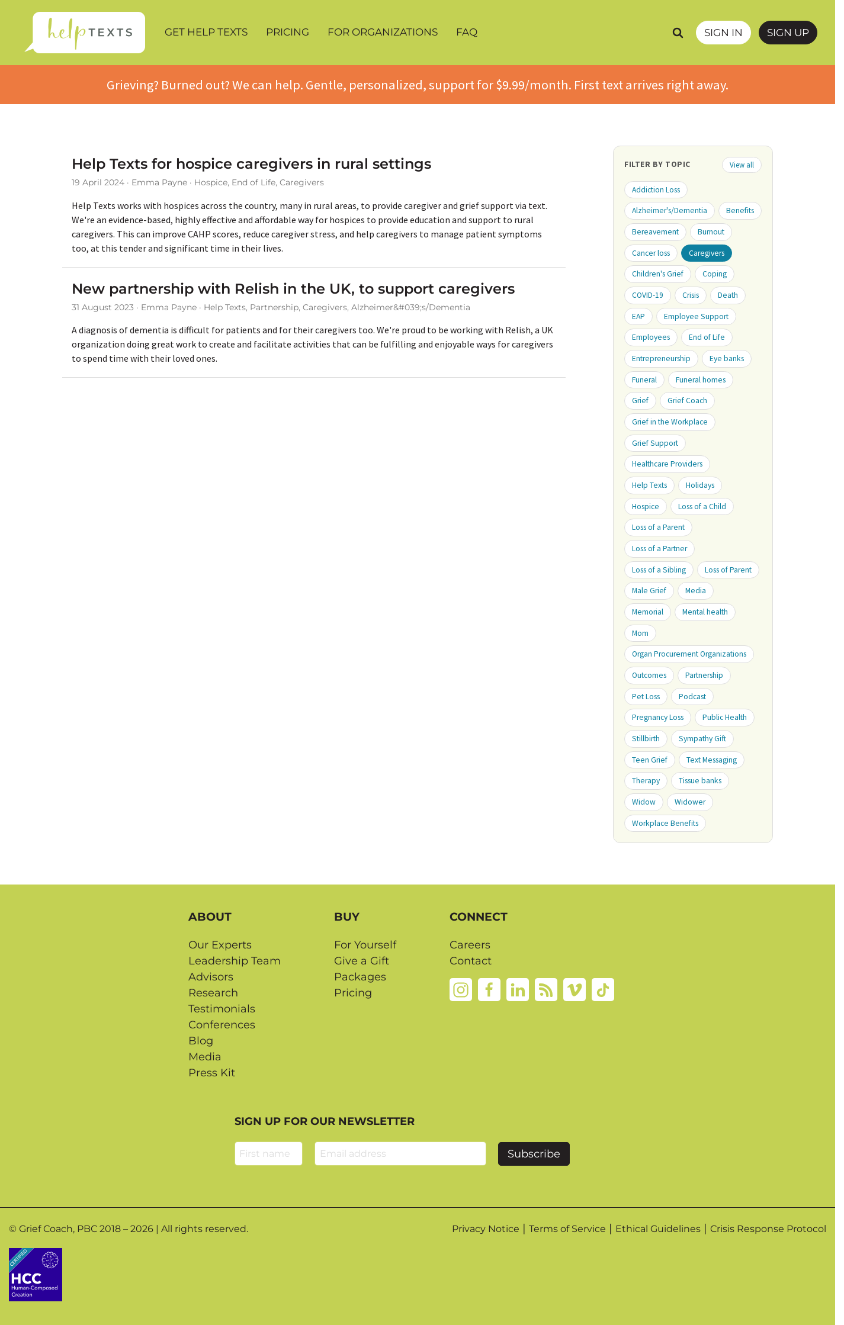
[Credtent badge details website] (35, 1273)
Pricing (287, 32)
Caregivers (706, 253)
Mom (640, 633)
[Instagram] (461, 988)
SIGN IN (723, 32)
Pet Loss (646, 697)
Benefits (740, 210)
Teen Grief (650, 760)
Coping (714, 274)
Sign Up (788, 32)
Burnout (711, 232)
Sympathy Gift (702, 739)
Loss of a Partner (659, 548)
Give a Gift (361, 960)
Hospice (645, 506)
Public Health (724, 717)
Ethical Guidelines (658, 1228)
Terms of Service (567, 1228)
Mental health (705, 612)
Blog (200, 1040)
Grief (640, 400)
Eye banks (727, 358)
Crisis (690, 295)
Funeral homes (701, 380)
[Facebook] (489, 988)
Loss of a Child (702, 506)
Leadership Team (234, 960)
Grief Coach (687, 400)
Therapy (646, 781)
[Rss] (546, 988)
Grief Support (655, 443)
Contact (471, 960)
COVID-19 (647, 295)
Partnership (704, 675)
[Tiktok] (603, 988)
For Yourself (365, 944)
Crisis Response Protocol (768, 1228)
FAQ (466, 32)
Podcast (692, 697)
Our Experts (220, 944)
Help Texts (649, 485)
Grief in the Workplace (670, 422)
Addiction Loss (656, 190)
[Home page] (84, 32)
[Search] (677, 32)
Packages (360, 976)
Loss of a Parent (658, 527)
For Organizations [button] (383, 32)
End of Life (707, 337)
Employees (651, 337)
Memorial (647, 612)
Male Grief (649, 591)
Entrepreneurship (661, 358)
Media (695, 591)
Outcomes (649, 675)
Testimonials (221, 1008)
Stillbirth (646, 739)
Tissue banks (700, 781)
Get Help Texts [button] (206, 32)
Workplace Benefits (665, 823)
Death (728, 295)
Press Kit (211, 1072)
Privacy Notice (485, 1228)
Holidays (700, 485)
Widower (690, 802)
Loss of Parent (728, 570)
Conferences (221, 1024)
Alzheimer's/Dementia (669, 210)
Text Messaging (711, 760)
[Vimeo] (574, 988)
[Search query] (664, 32)
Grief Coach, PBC (58, 1228)
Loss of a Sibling (659, 570)
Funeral (644, 380)
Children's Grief (657, 274)
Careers (470, 944)
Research (213, 992)
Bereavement (655, 232)
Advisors (210, 976)
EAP (638, 316)
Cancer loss (651, 253)
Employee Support (696, 316)
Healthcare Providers (667, 464)
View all (742, 164)
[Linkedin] (517, 988)
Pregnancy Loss (657, 717)
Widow (644, 802)
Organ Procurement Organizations (689, 654)
